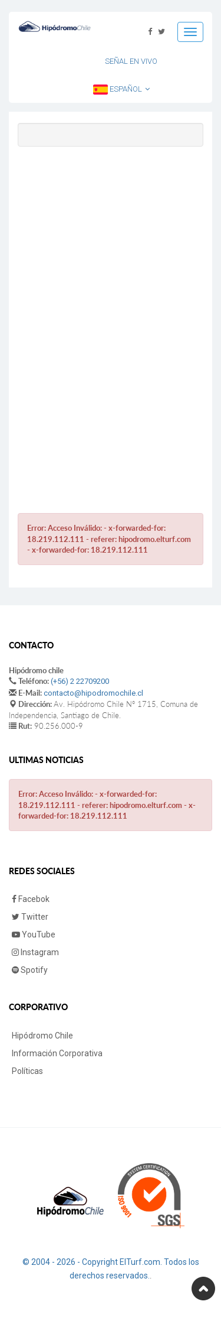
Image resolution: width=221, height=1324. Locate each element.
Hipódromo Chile (42, 1035)
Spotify (30, 970)
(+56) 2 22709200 (80, 681)
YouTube (33, 934)
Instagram (35, 952)
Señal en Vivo (131, 61)
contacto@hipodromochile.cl (93, 693)
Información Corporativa (57, 1053)
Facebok (31, 899)
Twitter (30, 916)
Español (121, 90)
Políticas (27, 1071)
